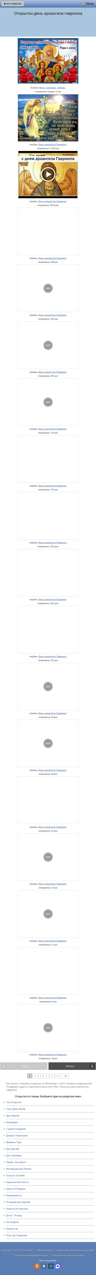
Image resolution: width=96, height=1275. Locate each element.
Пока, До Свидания (16, 1235)
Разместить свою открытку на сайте (75, 1250)
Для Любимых (14, 1155)
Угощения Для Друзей (18, 1202)
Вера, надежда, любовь (52, 87)
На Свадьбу (12, 1222)
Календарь (12, 1122)
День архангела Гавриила (52, 144)
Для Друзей (12, 1149)
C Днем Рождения (16, 1129)
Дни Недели (12, 1115)
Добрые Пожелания (17, 1135)
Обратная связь (45, 1250)
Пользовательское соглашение (68, 1255)
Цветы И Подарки (15, 1188)
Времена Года (13, 1142)
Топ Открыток (14, 1102)
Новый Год (12, 1228)
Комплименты (14, 1195)
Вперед (70, 1066)
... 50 (64, 1076)
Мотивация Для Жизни (18, 1169)
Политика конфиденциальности (31, 1255)
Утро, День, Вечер (15, 1109)
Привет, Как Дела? (16, 1162)
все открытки (12, 3)
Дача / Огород (14, 1215)
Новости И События (17, 1208)
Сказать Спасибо (15, 1175)
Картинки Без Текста (17, 1182)
